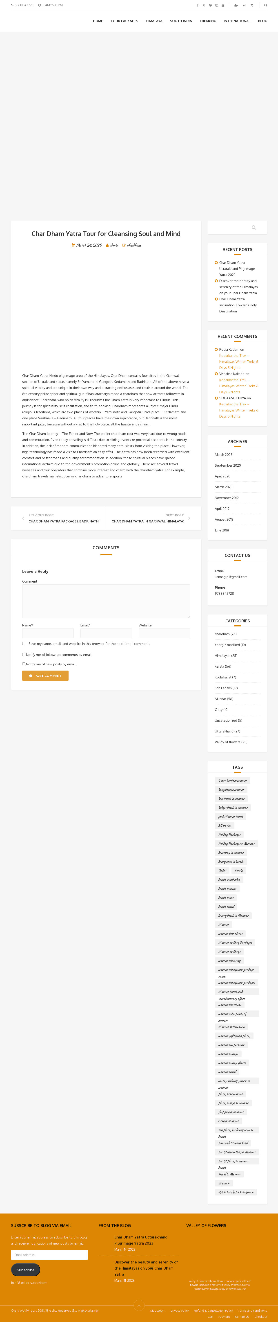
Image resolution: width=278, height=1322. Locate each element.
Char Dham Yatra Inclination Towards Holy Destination (238, 305)
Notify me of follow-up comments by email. (59, 655)
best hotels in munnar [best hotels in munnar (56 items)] (231, 798)
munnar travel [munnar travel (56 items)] (227, 1072)
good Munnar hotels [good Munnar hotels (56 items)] (230, 816)
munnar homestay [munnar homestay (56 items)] (229, 960)
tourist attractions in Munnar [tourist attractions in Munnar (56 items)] (237, 1152)
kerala (219, 666)
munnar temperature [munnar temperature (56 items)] (231, 1045)
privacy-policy (180, 1310)
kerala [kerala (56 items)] (239, 870)
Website (145, 625)
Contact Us (242, 1316)
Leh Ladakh (223, 688)
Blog (262, 21)
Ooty (218, 709)
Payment (224, 1316)
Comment (29, 581)
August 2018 (224, 519)
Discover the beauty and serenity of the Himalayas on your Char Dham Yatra (238, 287)
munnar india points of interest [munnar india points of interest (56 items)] (232, 1014)
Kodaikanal (223, 677)
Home (98, 21)
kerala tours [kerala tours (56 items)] (225, 897)
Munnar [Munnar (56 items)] (223, 924)
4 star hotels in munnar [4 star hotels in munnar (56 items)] (232, 780)
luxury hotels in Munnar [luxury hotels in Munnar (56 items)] (233, 915)
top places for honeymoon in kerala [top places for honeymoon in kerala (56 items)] (235, 1130)
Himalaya (154, 21)
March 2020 (224, 487)
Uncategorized (226, 720)
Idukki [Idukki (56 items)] (222, 870)
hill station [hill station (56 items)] (224, 825)
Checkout (261, 1316)
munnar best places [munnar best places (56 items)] (230, 933)
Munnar (220, 699)
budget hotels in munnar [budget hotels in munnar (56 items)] (232, 807)
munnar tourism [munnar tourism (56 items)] (228, 1054)
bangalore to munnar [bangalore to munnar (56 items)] (231, 789)
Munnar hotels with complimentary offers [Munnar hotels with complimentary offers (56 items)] (231, 992)
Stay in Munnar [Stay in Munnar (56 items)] (228, 1121)
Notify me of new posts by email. (51, 664)
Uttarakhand (224, 731)
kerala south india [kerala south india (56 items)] (229, 879)
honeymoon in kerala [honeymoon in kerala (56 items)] (230, 861)
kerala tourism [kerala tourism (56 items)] (227, 888)
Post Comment (45, 675)
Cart (210, 1316)
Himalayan (222, 655)
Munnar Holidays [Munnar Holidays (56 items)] (229, 951)
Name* (27, 625)
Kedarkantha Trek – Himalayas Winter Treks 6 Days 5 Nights (238, 361)
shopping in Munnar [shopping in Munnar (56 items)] (231, 1112)
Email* (85, 625)
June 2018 (222, 530)
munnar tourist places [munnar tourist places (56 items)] (232, 1063)
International (237, 21)
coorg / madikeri (227, 645)
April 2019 (222, 508)
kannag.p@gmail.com (231, 577)
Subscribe (25, 1270)
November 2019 (227, 498)
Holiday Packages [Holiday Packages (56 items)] (229, 834)
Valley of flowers (227, 742)
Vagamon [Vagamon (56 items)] (223, 1183)
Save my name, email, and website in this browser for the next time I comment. (89, 644)
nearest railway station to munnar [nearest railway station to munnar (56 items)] (234, 1081)
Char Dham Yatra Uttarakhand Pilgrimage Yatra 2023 (237, 268)
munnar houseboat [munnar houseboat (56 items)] (229, 1005)
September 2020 (228, 465)
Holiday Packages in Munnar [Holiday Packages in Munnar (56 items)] (236, 843)
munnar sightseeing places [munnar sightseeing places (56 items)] (234, 1036)
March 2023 (223, 454)
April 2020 (222, 476)
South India (181, 21)
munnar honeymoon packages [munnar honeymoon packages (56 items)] (236, 983)
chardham (134, 245)
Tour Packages (124, 21)
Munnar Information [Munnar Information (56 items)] (231, 1027)
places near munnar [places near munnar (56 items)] (230, 1094)
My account (157, 1310)
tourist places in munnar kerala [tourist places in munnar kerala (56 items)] (233, 1161)
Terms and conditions (252, 1310)
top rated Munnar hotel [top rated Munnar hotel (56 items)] (233, 1143)
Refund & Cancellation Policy (213, 1310)
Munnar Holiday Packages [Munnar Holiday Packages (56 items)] (235, 942)
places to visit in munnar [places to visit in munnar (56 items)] (233, 1103)
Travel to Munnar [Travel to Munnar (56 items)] (229, 1174)
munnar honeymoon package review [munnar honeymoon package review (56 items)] (236, 970)
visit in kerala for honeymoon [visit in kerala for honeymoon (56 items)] (236, 1192)
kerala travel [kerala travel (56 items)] (226, 906)
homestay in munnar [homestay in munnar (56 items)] (230, 852)
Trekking (208, 21)
